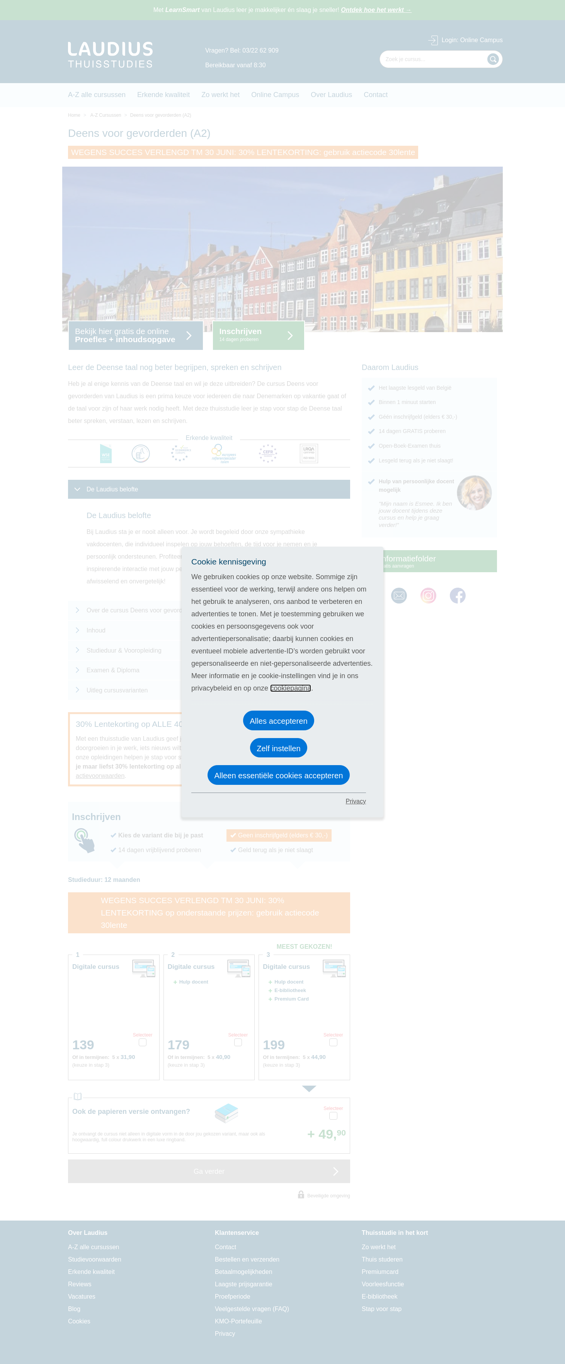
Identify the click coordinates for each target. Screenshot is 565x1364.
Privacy (356, 801)
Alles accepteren (279, 721)
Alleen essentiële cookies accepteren (278, 775)
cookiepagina (290, 688)
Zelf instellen (279, 748)
